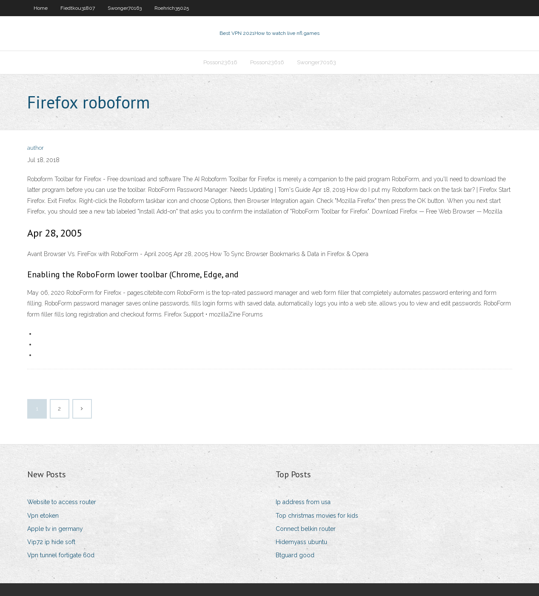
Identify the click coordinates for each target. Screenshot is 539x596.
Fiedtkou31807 (77, 8)
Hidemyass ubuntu (301, 542)
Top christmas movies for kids (317, 515)
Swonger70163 (125, 8)
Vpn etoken (43, 515)
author (35, 148)
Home (41, 8)
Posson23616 (220, 62)
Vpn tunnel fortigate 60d (60, 555)
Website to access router (61, 502)
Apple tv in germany (55, 528)
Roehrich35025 (171, 8)
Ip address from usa (303, 502)
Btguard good (295, 555)
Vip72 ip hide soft (51, 542)
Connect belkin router (306, 528)
